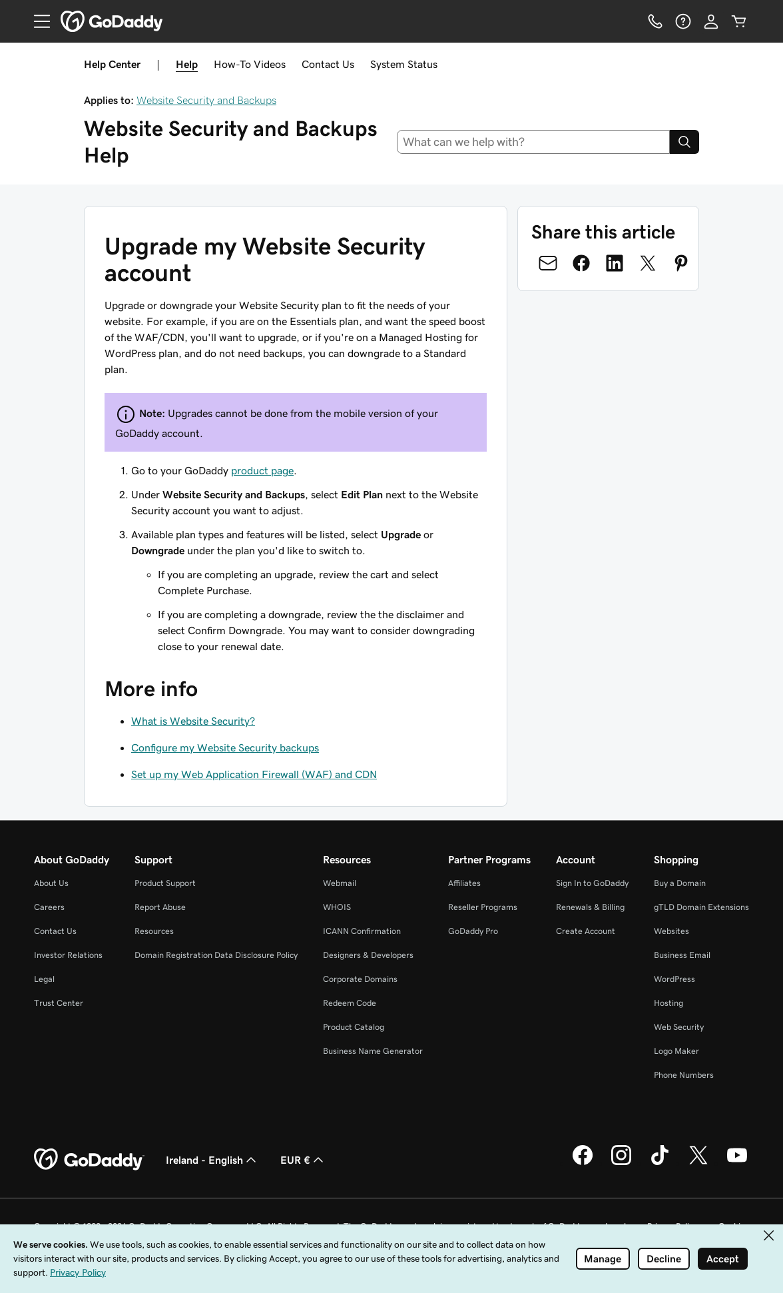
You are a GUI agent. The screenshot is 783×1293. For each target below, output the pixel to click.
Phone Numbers (684, 1075)
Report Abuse (160, 907)
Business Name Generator (373, 1051)
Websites (671, 931)
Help (187, 64)
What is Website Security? (193, 720)
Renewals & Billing (590, 907)
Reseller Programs (482, 907)
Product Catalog (353, 1027)
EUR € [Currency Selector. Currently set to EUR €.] (303, 1160)
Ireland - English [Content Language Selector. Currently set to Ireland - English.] (212, 1160)
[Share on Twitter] (647, 263)
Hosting (668, 1003)
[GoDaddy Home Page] (89, 1159)
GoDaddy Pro (473, 931)
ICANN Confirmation (362, 931)
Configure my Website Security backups (225, 747)
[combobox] (533, 142)
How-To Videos (250, 64)
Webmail (339, 883)
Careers (49, 907)
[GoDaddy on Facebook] (583, 1163)
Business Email (682, 955)
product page (262, 470)
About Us (51, 883)
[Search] (684, 142)
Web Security (679, 1027)
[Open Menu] (36, 21)
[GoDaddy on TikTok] (660, 1163)
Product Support (165, 883)
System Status (403, 64)
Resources (154, 931)
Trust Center (58, 1003)
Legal (44, 979)
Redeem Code (349, 1003)
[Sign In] (711, 21)
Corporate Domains (360, 979)
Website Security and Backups (206, 100)
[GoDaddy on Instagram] (621, 1163)
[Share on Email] (548, 263)
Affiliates (464, 883)
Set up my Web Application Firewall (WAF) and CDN (254, 774)
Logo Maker (676, 1051)
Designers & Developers (368, 955)
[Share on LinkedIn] (614, 263)
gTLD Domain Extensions (701, 907)
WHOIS (337, 907)
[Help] (683, 21)
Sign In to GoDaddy (592, 883)
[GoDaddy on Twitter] (698, 1163)
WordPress (674, 979)
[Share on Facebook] (581, 263)
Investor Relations (68, 955)
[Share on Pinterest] (681, 263)
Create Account (585, 931)
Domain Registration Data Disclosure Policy (216, 955)
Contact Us (328, 64)
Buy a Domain (680, 883)
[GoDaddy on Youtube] (737, 1163)
